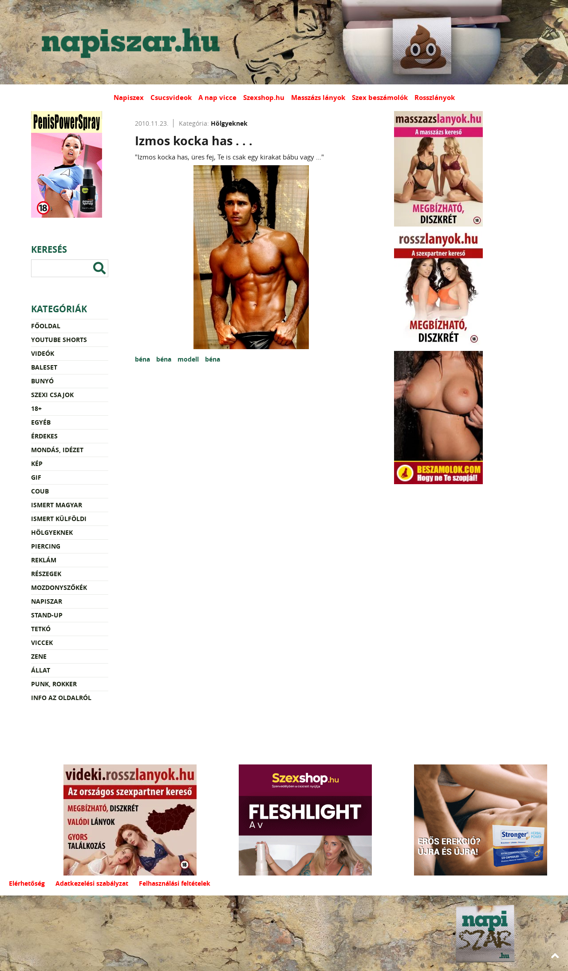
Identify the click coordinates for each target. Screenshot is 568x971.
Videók (42, 353)
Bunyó (42, 381)
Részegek (46, 573)
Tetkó (41, 629)
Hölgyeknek (52, 532)
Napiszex (129, 97)
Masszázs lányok (318, 97)
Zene (39, 656)
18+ (36, 408)
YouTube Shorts (59, 339)
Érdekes (44, 436)
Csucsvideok (171, 97)
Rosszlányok (434, 97)
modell (189, 359)
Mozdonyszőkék (59, 587)
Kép (37, 463)
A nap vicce (217, 97)
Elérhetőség (27, 883)
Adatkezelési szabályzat (91, 883)
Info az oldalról (61, 697)
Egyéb (41, 422)
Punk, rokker (54, 684)
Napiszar (46, 601)
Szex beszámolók (380, 97)
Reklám (43, 560)
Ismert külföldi (59, 518)
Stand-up (47, 615)
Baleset (44, 367)
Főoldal (45, 326)
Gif (36, 477)
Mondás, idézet (57, 450)
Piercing (45, 546)
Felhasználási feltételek (174, 883)
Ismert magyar (56, 505)
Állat (40, 670)
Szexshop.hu (263, 97)
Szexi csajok (52, 394)
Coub (40, 491)
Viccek (42, 642)
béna (143, 359)
